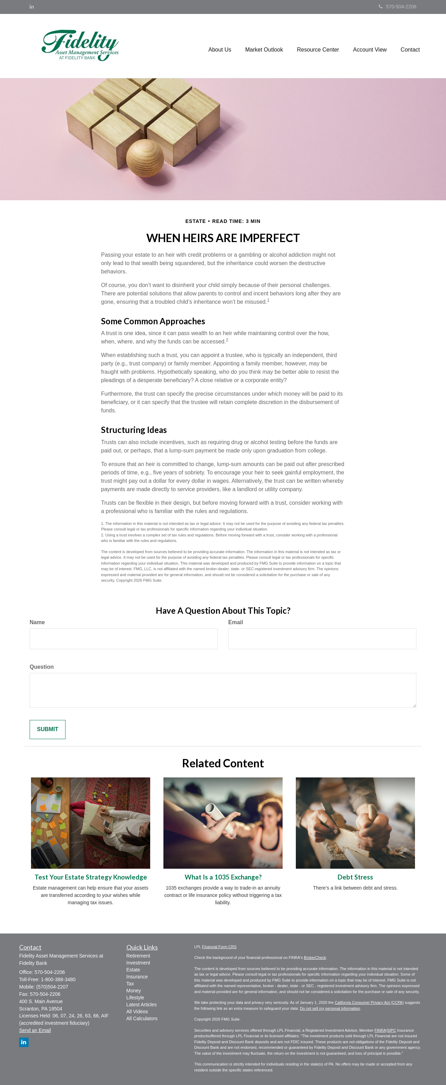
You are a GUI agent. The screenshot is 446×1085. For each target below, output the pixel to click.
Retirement (138, 956)
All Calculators (141, 1018)
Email (235, 622)
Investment (138, 963)
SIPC (391, 1030)
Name (37, 622)
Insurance (137, 976)
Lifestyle (135, 997)
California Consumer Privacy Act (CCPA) (369, 1002)
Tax (130, 983)
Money (133, 990)
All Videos (137, 1011)
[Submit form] (48, 729)
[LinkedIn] (32, 6)
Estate (133, 969)
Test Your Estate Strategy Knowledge (90, 877)
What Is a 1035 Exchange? (223, 877)
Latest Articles (141, 1004)
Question (42, 667)
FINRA (380, 1030)
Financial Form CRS (219, 947)
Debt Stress (355, 877)
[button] (219, 46)
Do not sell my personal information (330, 1008)
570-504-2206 (397, 6)
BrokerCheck (315, 957)
